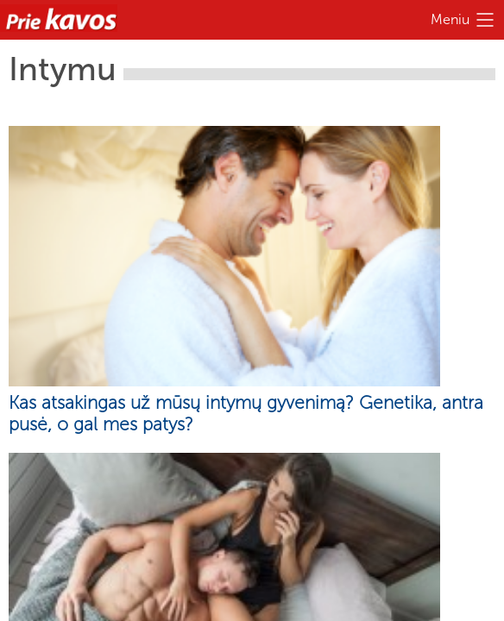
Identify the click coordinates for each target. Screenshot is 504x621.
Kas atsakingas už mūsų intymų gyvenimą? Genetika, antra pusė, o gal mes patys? (246, 413)
